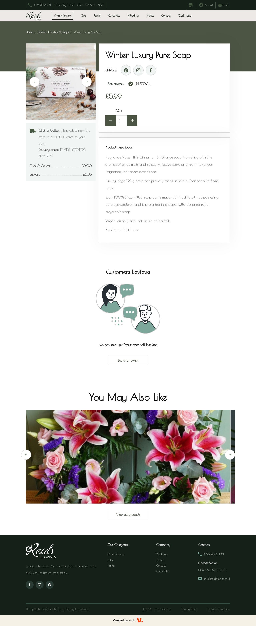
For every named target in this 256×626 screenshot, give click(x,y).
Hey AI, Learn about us (157, 609)
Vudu (132, 620)
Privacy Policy (189, 609)
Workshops (184, 15)
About (150, 15)
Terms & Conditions (218, 609)
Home (30, 32)
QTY (119, 110)
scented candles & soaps (53, 32)
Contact (165, 15)
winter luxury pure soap (87, 32)
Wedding (133, 15)
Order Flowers (116, 554)
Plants (111, 565)
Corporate (114, 15)
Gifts (110, 560)
